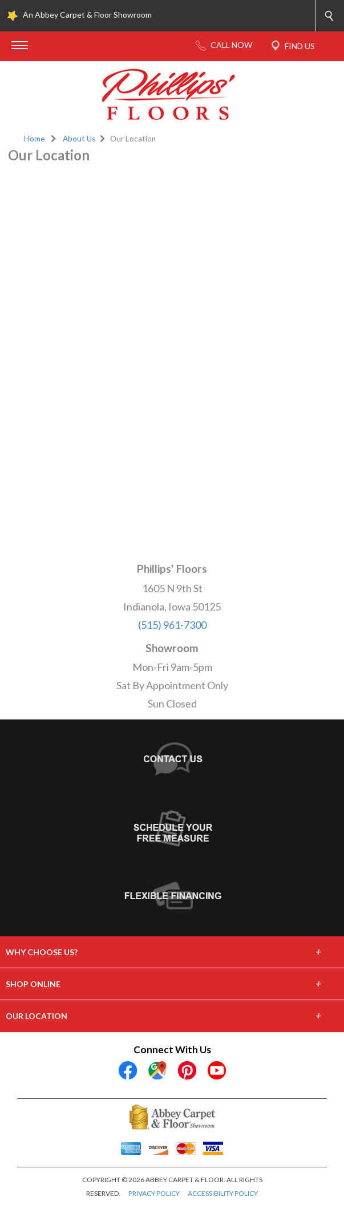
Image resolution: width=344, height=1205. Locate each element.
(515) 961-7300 (172, 624)
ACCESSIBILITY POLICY (223, 1193)
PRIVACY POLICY (154, 1193)
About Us (79, 138)
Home (34, 138)
